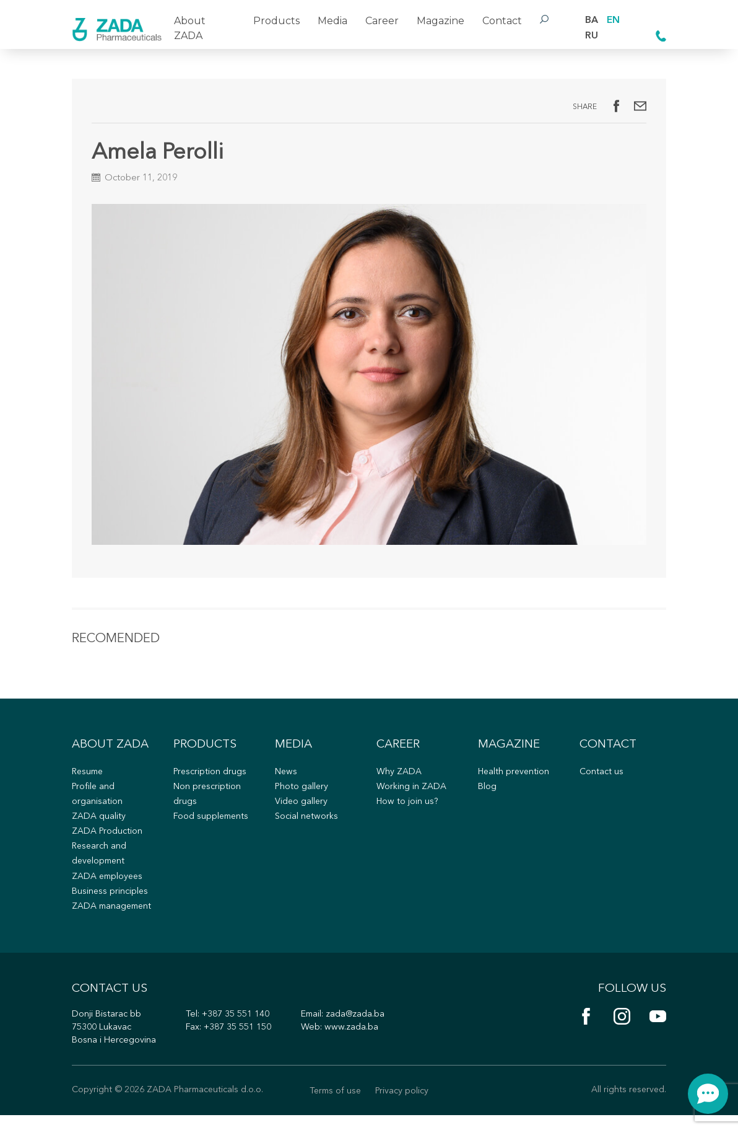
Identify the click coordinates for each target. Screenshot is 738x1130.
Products (276, 21)
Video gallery (302, 810)
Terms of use (335, 1106)
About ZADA (190, 28)
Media (332, 21)
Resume (88, 780)
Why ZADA (399, 780)
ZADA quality (99, 826)
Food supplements (212, 826)
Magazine (440, 21)
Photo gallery (302, 795)
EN (613, 20)
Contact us (601, 780)
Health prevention (515, 780)
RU (591, 36)
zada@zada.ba (356, 1028)
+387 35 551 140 (236, 1028)
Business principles (110, 902)
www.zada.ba (351, 1041)
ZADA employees (108, 886)
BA (591, 20)
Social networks (307, 826)
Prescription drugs (210, 780)
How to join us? (407, 810)
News (286, 780)
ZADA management (113, 917)
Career (382, 21)
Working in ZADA (411, 795)
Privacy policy (403, 1106)
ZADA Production (107, 841)
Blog (487, 795)
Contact (501, 21)
